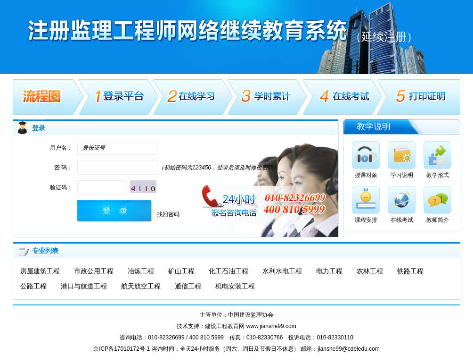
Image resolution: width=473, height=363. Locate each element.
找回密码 (168, 214)
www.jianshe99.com (271, 326)
